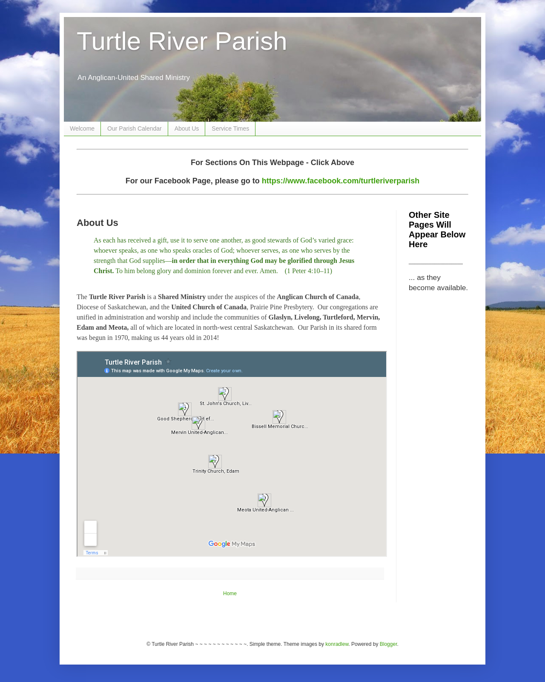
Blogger (388, 644)
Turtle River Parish (182, 41)
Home (230, 593)
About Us (187, 128)
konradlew (336, 644)
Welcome (82, 128)
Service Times (230, 128)
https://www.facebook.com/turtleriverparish (340, 181)
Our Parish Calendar (134, 128)
